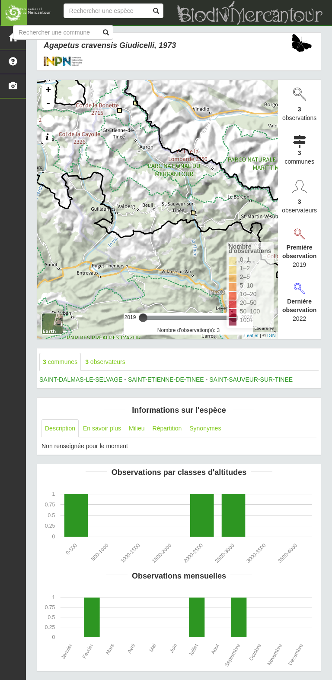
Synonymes (205, 428)
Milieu (137, 428)
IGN (271, 335)
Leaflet (251, 335)
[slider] (143, 317)
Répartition (167, 428)
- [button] (48, 103)
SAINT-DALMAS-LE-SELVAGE (80, 379)
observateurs (105, 361)
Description (60, 428)
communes (60, 361)
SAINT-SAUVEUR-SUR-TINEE (251, 379)
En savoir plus (102, 428)
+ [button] (48, 90)
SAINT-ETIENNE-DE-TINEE (166, 379)
